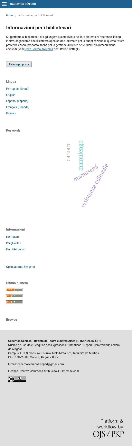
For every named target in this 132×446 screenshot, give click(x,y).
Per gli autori (13, 243)
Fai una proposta (19, 64)
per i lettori (12, 236)
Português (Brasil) (17, 88)
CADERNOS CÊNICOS (23, 3)
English (10, 95)
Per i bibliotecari (15, 249)
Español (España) (17, 101)
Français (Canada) (17, 107)
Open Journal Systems (39, 49)
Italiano (11, 113)
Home (9, 15)
